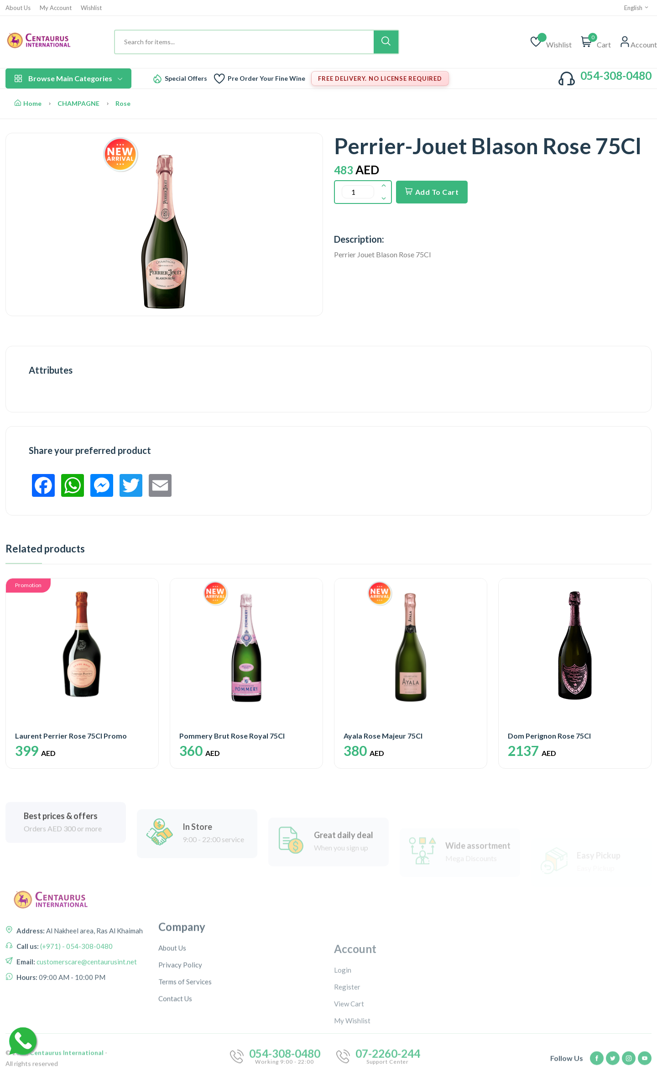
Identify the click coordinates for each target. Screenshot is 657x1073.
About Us (18, 8)
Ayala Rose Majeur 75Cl (383, 735)
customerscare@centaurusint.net (86, 1012)
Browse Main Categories (68, 78)
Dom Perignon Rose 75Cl (549, 735)
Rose (122, 103)
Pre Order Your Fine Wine (266, 78)
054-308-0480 (616, 75)
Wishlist (91, 8)
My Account (56, 8)
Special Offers (186, 78)
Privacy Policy (180, 1045)
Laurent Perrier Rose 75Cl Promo (71, 735)
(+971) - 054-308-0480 (76, 996)
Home (28, 103)
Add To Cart (432, 192)
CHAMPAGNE (78, 103)
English (636, 8)
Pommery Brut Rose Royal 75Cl (232, 735)
